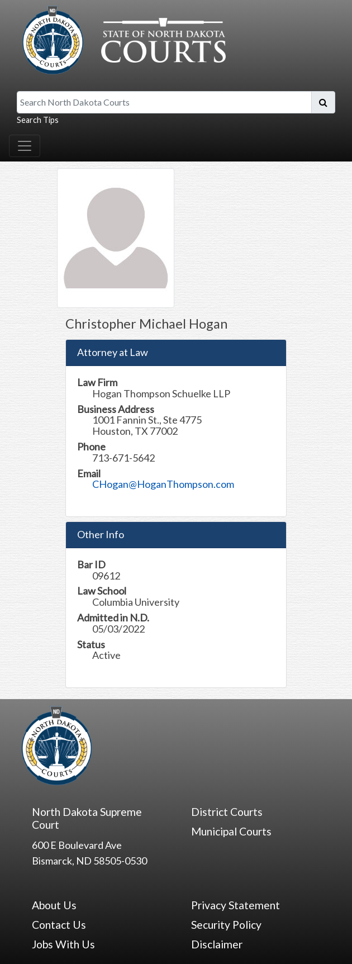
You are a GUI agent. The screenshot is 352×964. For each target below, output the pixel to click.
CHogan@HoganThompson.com (163, 484)
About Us (54, 905)
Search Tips (38, 120)
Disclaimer (216, 944)
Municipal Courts (231, 831)
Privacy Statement (235, 905)
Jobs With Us (63, 944)
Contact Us (59, 924)
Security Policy (226, 924)
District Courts (227, 811)
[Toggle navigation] (24, 146)
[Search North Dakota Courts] (164, 102)
